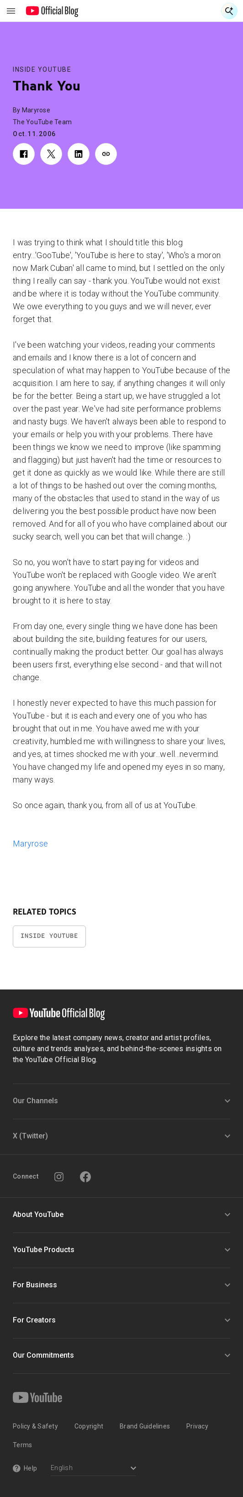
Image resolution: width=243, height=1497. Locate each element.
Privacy (197, 1426)
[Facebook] (85, 1176)
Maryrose (30, 843)
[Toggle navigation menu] (10, 10)
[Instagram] (58, 1176)
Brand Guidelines (145, 1426)
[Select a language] (93, 1469)
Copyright (88, 1426)
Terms (22, 1445)
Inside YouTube (42, 69)
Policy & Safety (35, 1426)
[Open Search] (229, 11)
